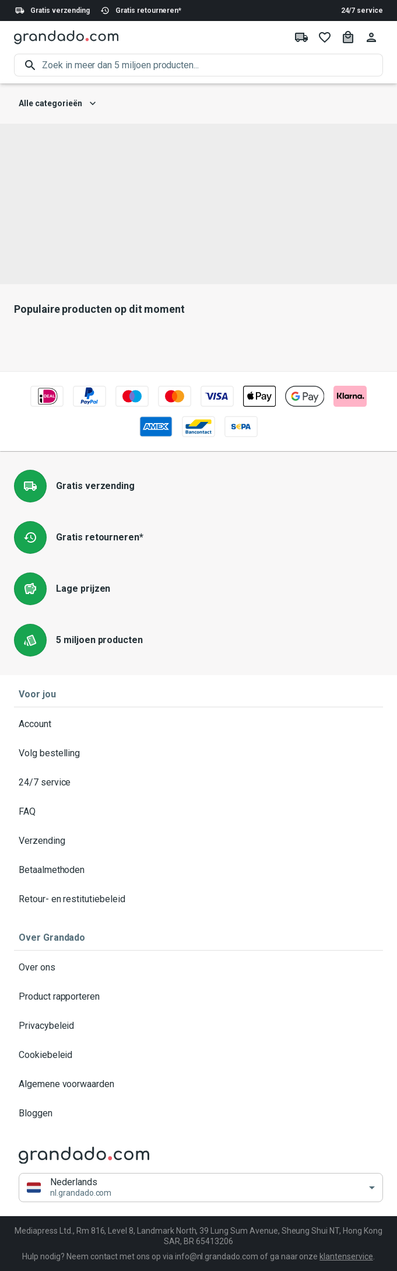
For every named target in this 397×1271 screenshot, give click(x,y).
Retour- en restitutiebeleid (198, 899)
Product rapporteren (198, 996)
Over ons (198, 967)
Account (198, 724)
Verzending (198, 841)
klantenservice (346, 1256)
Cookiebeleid (198, 1055)
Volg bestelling (198, 753)
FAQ (198, 811)
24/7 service (362, 10)
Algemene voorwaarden (198, 1084)
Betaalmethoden (198, 870)
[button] (201, 1188)
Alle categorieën (57, 103)
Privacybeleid (198, 1025)
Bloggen (198, 1113)
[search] (212, 65)
